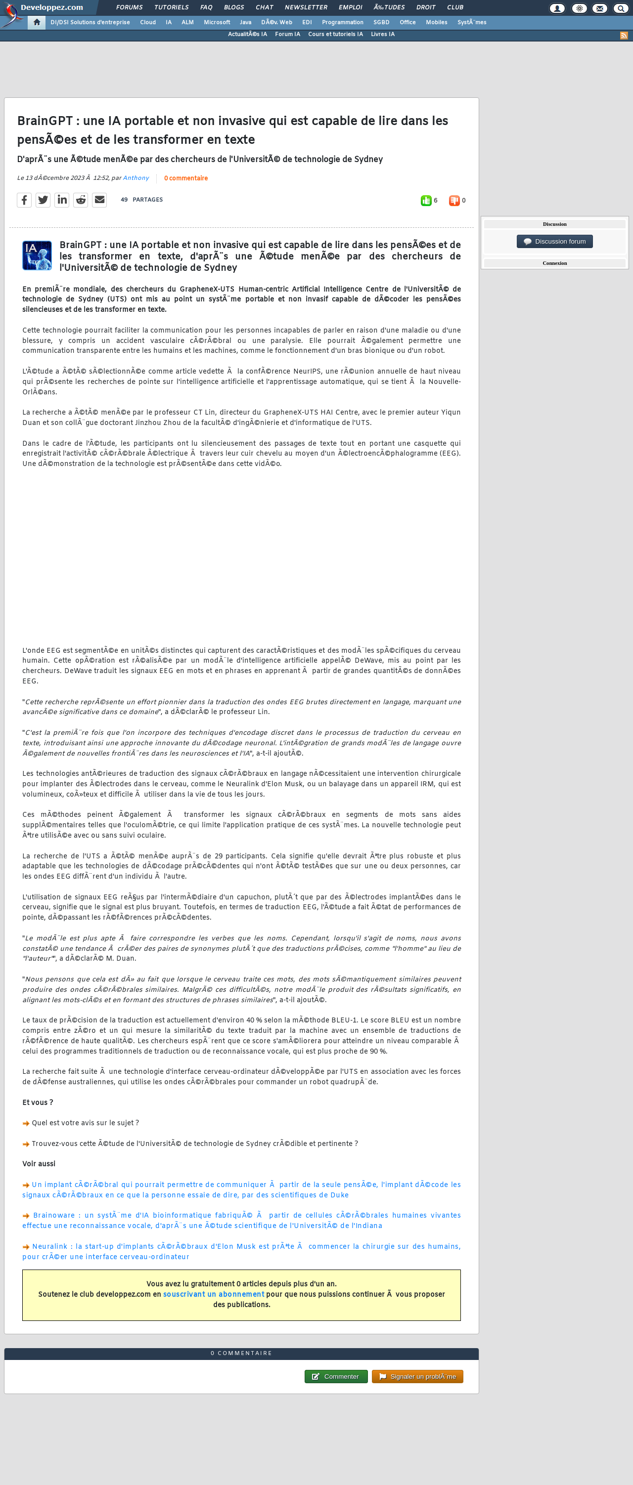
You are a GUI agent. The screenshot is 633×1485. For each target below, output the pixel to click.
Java (245, 22)
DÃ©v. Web (276, 22)
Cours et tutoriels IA (335, 34)
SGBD (381, 22)
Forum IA (287, 34)
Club (455, 8)
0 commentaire (186, 179)
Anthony (136, 178)
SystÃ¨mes (472, 22)
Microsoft (217, 22)
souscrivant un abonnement (214, 1295)
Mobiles (437, 22)
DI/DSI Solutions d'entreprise (90, 22)
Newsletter (306, 8)
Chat (264, 8)
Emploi (350, 8)
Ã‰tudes (389, 8)
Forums (129, 8)
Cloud (148, 22)
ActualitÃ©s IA (247, 34)
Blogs (234, 8)
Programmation (342, 22)
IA (169, 22)
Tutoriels (171, 8)
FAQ (206, 8)
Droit (425, 8)
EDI (307, 22)
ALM (187, 22)
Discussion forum (555, 242)
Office (408, 22)
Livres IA (383, 34)
